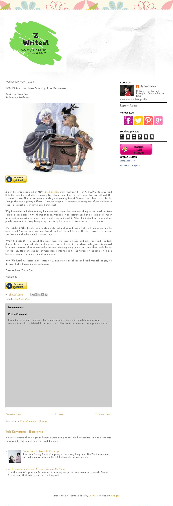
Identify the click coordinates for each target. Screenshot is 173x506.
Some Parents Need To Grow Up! (41, 451)
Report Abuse (128, 106)
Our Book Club (22, 299)
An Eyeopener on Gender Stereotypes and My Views (36, 469)
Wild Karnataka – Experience (24, 432)
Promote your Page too (130, 165)
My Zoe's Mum (148, 86)
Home (59, 414)
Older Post (104, 414)
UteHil (92, 496)
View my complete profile (133, 99)
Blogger (114, 496)
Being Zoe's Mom (127, 161)
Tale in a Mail (50, 192)
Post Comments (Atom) (33, 421)
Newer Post (14, 414)
